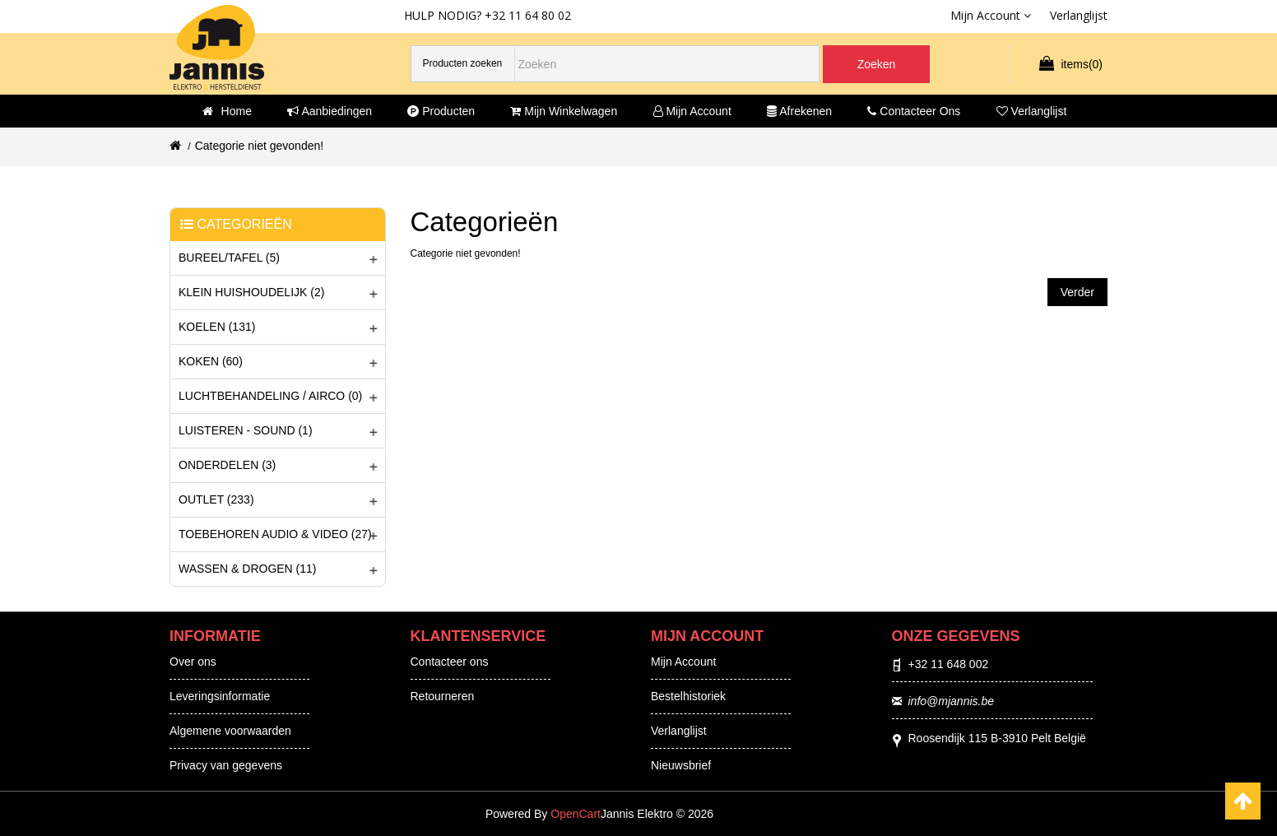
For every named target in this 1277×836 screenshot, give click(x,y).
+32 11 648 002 (948, 664)
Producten (441, 111)
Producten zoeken (463, 63)
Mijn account (692, 111)
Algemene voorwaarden (230, 730)
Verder (1077, 292)
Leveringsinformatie (219, 696)
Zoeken (876, 64)
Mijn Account (683, 661)
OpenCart (575, 813)
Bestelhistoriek (688, 696)
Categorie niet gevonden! (259, 145)
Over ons (192, 661)
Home (227, 111)
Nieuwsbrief (681, 765)
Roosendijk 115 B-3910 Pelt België (997, 738)
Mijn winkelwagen (563, 111)
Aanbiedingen (329, 111)
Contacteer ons (913, 111)
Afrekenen (799, 111)
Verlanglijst (1031, 111)
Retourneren (443, 696)
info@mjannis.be (951, 701)
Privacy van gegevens (225, 765)
